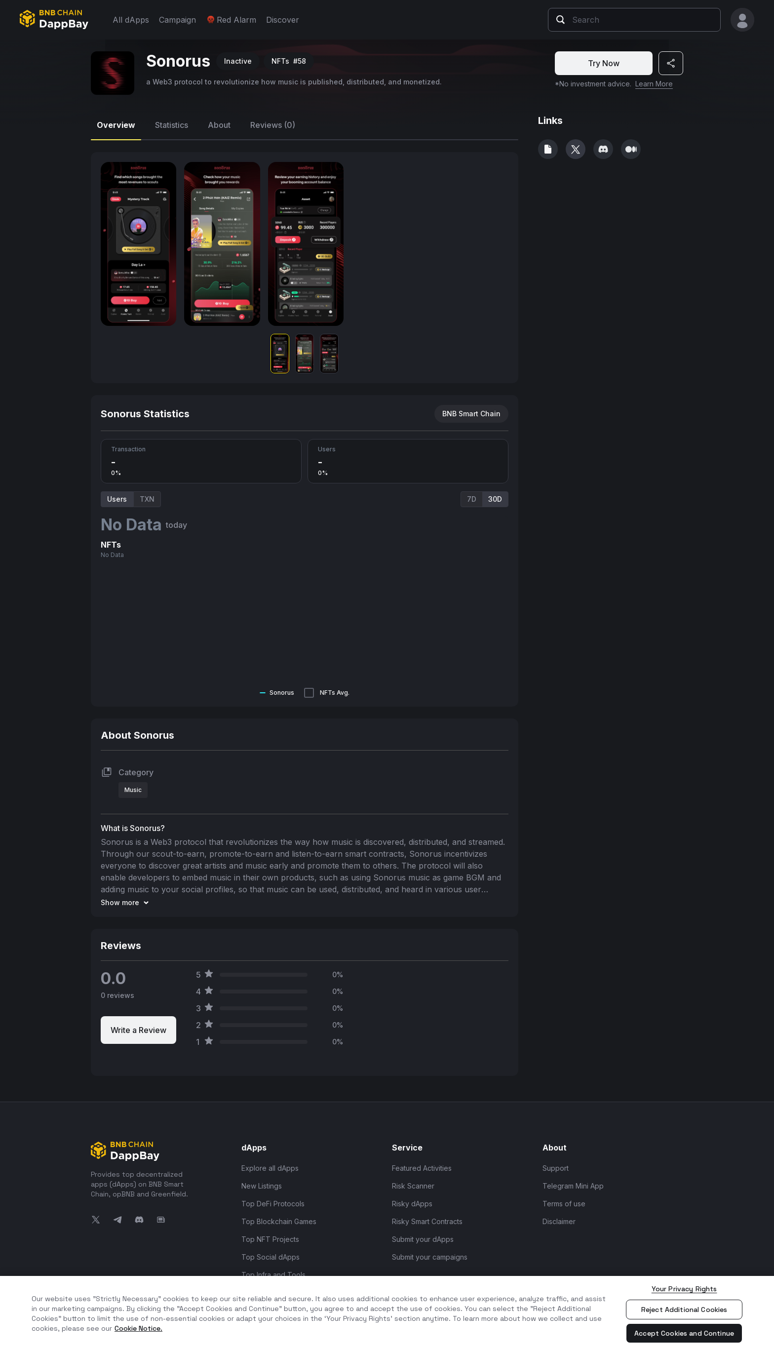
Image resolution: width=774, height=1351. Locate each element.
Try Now (603, 63)
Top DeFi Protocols (273, 1203)
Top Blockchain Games (278, 1221)
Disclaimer (559, 1221)
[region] (387, 1313)
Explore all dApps (270, 1168)
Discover (282, 20)
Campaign (177, 20)
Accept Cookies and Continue (684, 1333)
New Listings (261, 1186)
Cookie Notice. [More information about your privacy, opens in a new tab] (138, 1328)
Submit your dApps (423, 1239)
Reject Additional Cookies (684, 1309)
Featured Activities (422, 1168)
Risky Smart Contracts (427, 1221)
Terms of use (563, 1203)
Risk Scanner (413, 1186)
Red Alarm (231, 20)
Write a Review (138, 1030)
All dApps (131, 20)
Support (555, 1168)
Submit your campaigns (429, 1257)
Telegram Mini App (573, 1186)
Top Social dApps (270, 1257)
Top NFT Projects (270, 1239)
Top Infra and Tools (273, 1275)
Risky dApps (412, 1203)
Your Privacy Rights (684, 1288)
